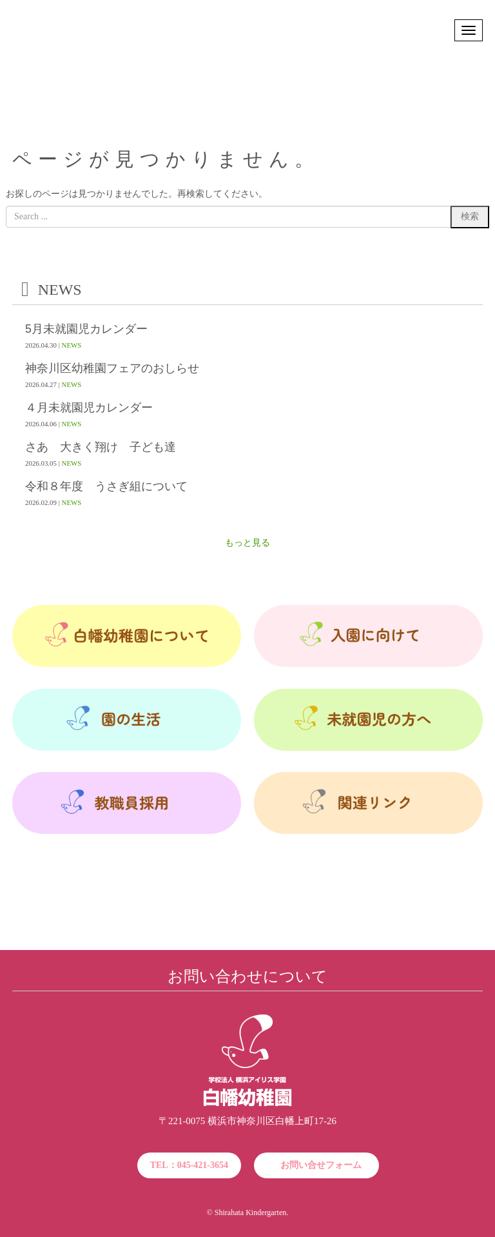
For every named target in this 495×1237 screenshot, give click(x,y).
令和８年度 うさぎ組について (106, 486)
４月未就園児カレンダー (89, 408)
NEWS (72, 345)
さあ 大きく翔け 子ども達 (100, 447)
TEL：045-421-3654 (189, 1165)
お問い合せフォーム (321, 1165)
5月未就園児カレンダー (86, 329)
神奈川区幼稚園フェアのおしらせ (112, 368)
